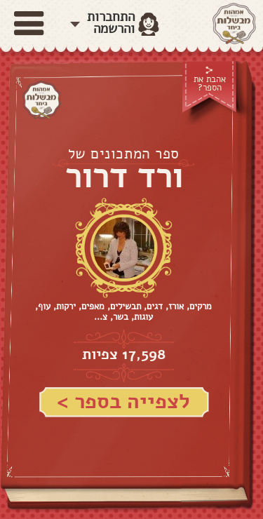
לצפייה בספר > (123, 401)
